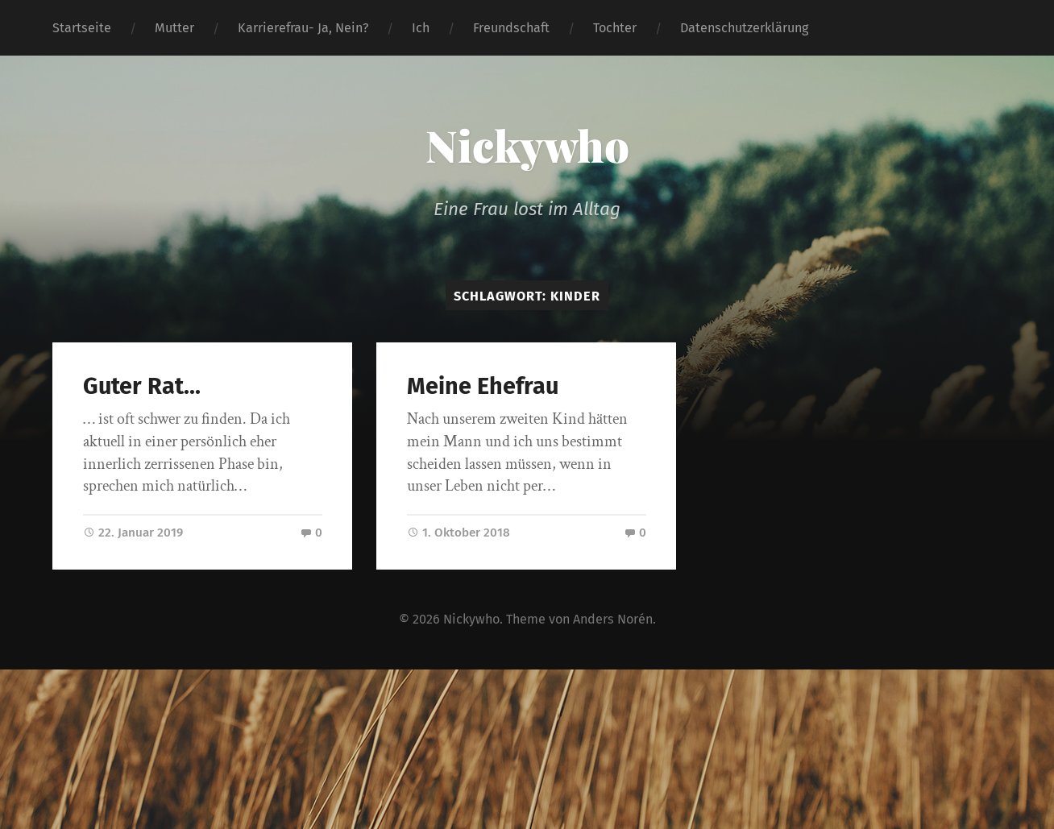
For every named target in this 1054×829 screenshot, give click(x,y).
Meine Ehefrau (482, 386)
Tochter (615, 27)
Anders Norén (613, 619)
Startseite (81, 27)
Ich (420, 27)
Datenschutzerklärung (744, 27)
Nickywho (527, 145)
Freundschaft (511, 27)
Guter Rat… (142, 386)
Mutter (174, 27)
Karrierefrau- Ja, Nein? (303, 27)
